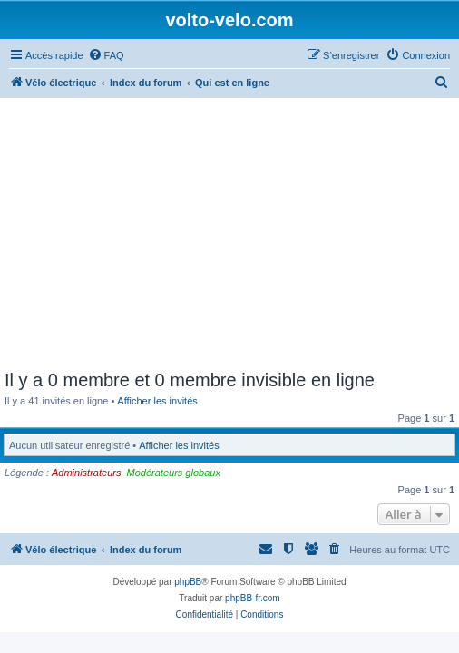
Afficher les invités (157, 400)
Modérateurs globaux (173, 472)
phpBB (187, 582)
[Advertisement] (229, 234)
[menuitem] (106, 55)
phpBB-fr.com (252, 598)
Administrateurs (86, 472)
